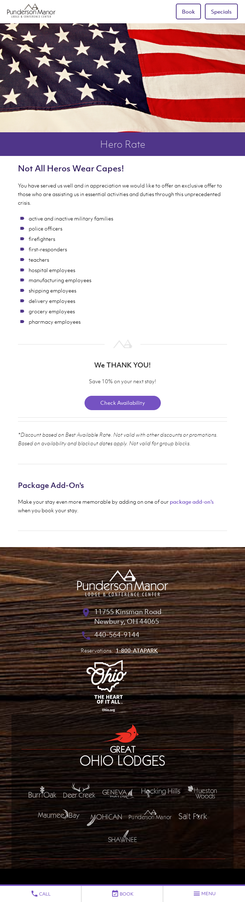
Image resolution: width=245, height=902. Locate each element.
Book (188, 11)
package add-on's (192, 501)
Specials (221, 11)
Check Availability (122, 402)
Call (40, 893)
